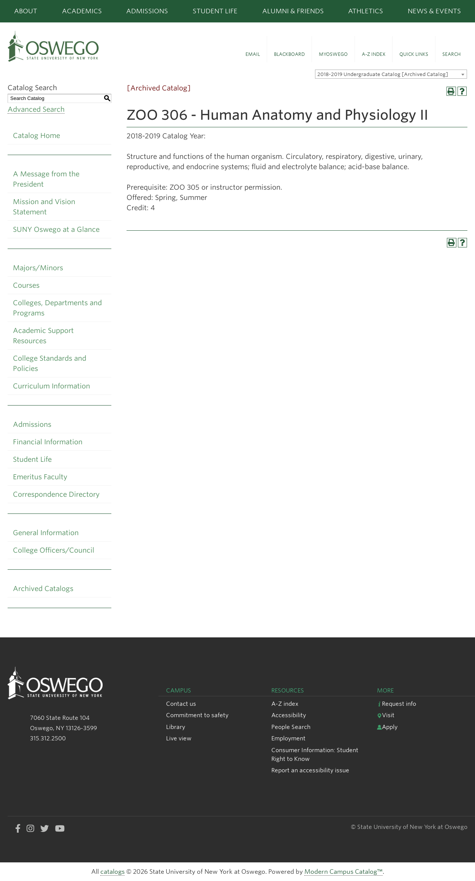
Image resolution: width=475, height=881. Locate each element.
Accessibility (288, 715)
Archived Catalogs (43, 589)
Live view (179, 738)
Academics (82, 11)
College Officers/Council (53, 550)
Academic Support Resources (43, 335)
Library (175, 726)
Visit (385, 715)
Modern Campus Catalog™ (343, 871)
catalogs (112, 871)
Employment (288, 738)
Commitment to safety (197, 715)
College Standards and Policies (49, 363)
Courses (26, 285)
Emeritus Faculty (40, 477)
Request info (396, 703)
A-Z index (284, 703)
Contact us (181, 703)
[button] (253, 49)
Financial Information (47, 442)
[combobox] (391, 74)
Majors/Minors (38, 268)
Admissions (147, 11)
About (25, 11)
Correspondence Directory (56, 494)
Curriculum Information (51, 386)
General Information (46, 533)
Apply (387, 726)
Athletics (365, 11)
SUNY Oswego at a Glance (56, 229)
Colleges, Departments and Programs (57, 308)
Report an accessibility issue (310, 770)
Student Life (215, 11)
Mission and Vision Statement (44, 207)
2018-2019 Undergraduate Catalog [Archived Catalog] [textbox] (382, 74)
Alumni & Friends (293, 11)
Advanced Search (36, 109)
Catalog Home (36, 135)
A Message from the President (46, 179)
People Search (290, 726)
